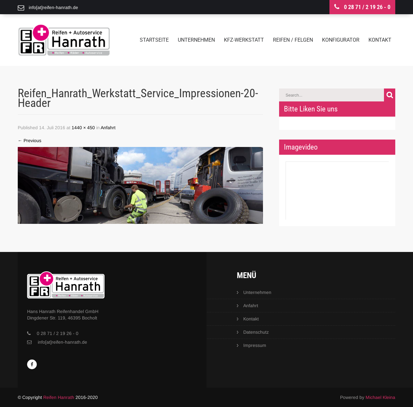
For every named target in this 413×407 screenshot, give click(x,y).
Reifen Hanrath (58, 397)
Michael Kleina (380, 397)
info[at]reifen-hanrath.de (62, 342)
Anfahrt (108, 127)
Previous (29, 140)
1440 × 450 (83, 127)
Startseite (154, 40)
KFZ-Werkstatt (244, 40)
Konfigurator (340, 40)
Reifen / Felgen (293, 40)
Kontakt (379, 40)
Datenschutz (256, 332)
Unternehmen (196, 40)
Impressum (254, 345)
